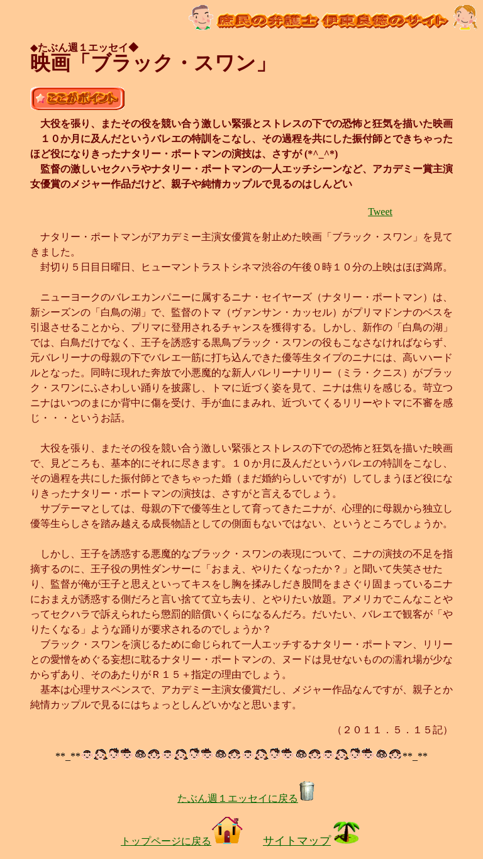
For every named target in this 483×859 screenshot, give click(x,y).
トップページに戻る (182, 841)
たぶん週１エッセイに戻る (246, 798)
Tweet (380, 211)
